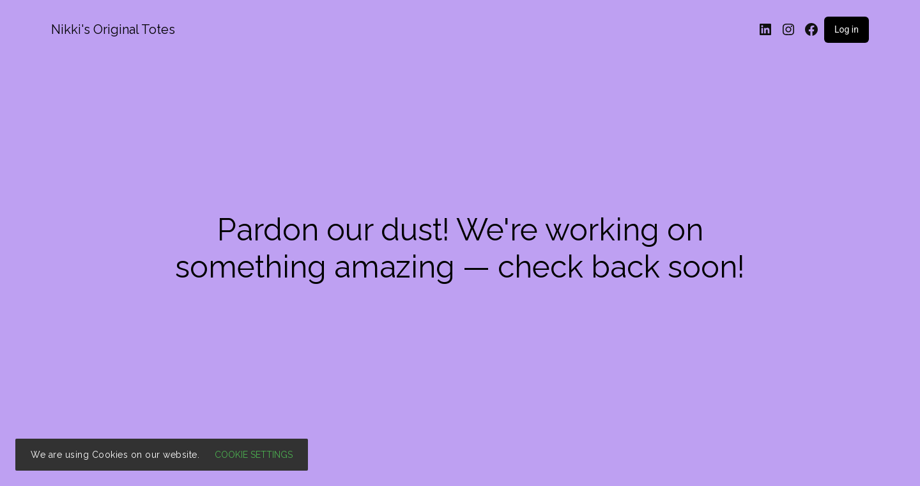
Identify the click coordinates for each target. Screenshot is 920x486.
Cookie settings (254, 454)
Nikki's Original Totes (113, 29)
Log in (846, 29)
